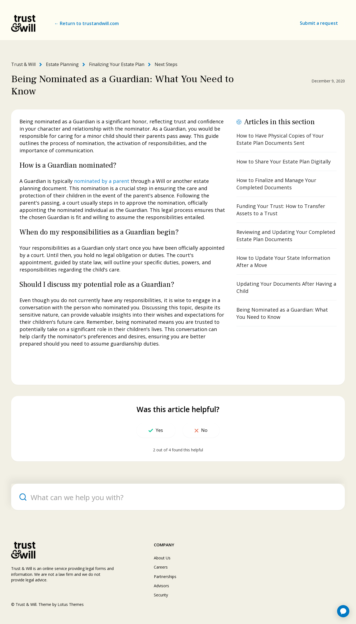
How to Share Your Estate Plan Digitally (283, 161)
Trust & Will (23, 64)
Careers (161, 567)
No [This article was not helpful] (204, 430)
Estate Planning (62, 64)
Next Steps (166, 64)
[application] (343, 611)
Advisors (161, 585)
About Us (162, 558)
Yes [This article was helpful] (159, 430)
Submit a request (319, 23)
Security (161, 595)
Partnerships (165, 576)
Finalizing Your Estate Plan (116, 64)
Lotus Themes (71, 604)
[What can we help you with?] (178, 497)
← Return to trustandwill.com (86, 23)
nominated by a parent (101, 181)
